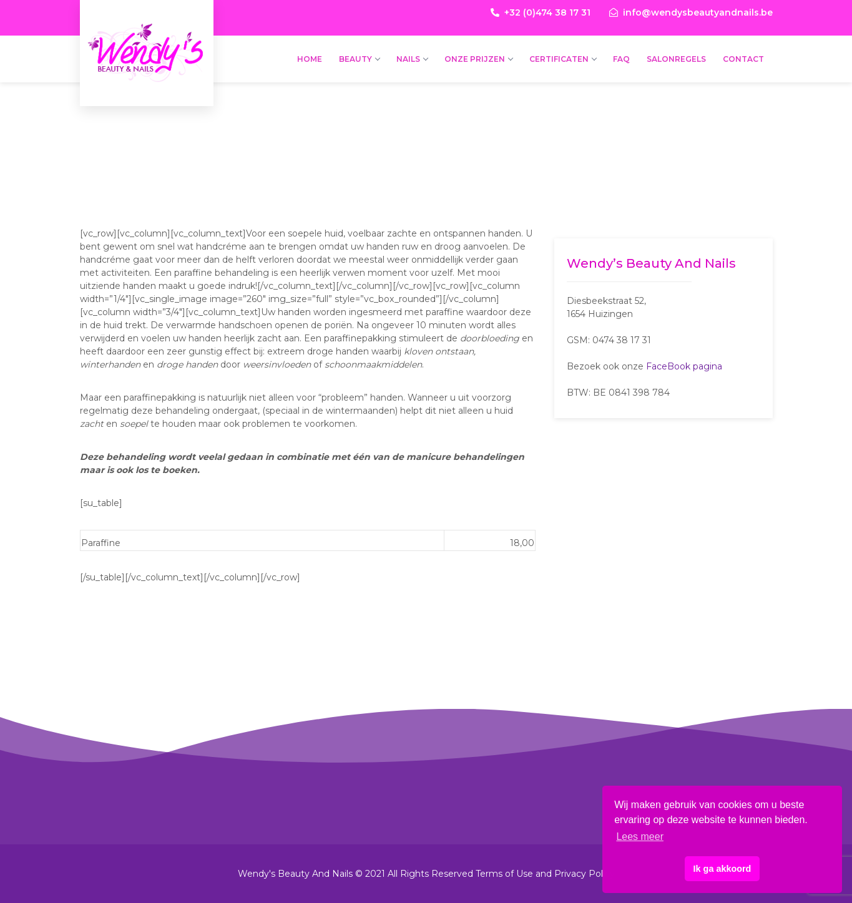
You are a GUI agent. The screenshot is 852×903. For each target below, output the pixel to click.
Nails (412, 59)
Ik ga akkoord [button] (722, 869)
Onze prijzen (478, 59)
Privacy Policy (584, 873)
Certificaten (562, 59)
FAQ (621, 59)
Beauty (359, 59)
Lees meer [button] (639, 836)
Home (309, 59)
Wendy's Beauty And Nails (146, 25)
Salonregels (676, 59)
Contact (743, 59)
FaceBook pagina (684, 366)
